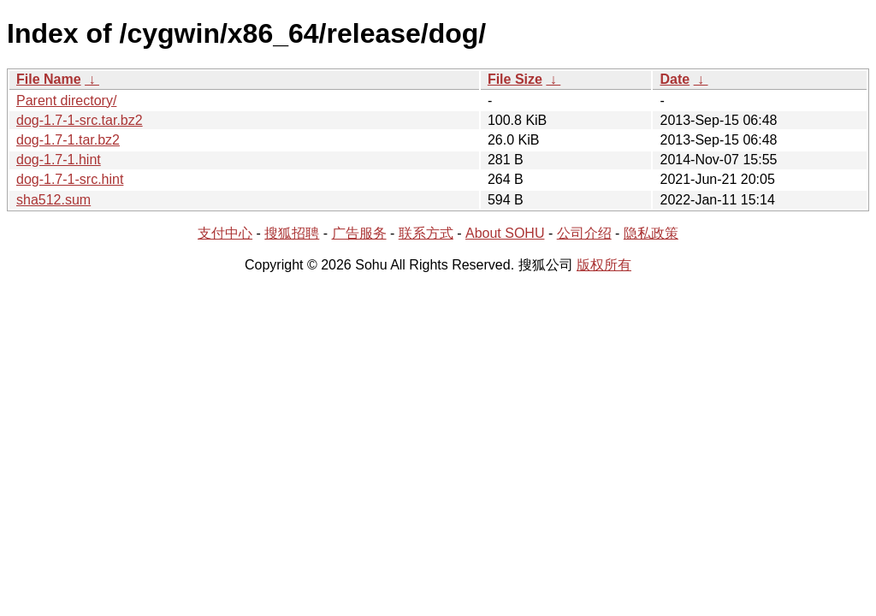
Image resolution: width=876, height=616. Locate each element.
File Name (48, 79)
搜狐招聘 (291, 233)
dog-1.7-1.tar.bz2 (68, 140)
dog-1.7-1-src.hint (69, 179)
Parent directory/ (66, 100)
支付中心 (225, 233)
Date (675, 79)
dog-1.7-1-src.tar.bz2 (79, 120)
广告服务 (359, 233)
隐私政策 (651, 233)
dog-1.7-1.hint (58, 159)
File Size (515, 79)
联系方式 (426, 233)
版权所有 (604, 265)
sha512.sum (53, 199)
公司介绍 (584, 233)
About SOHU (504, 233)
